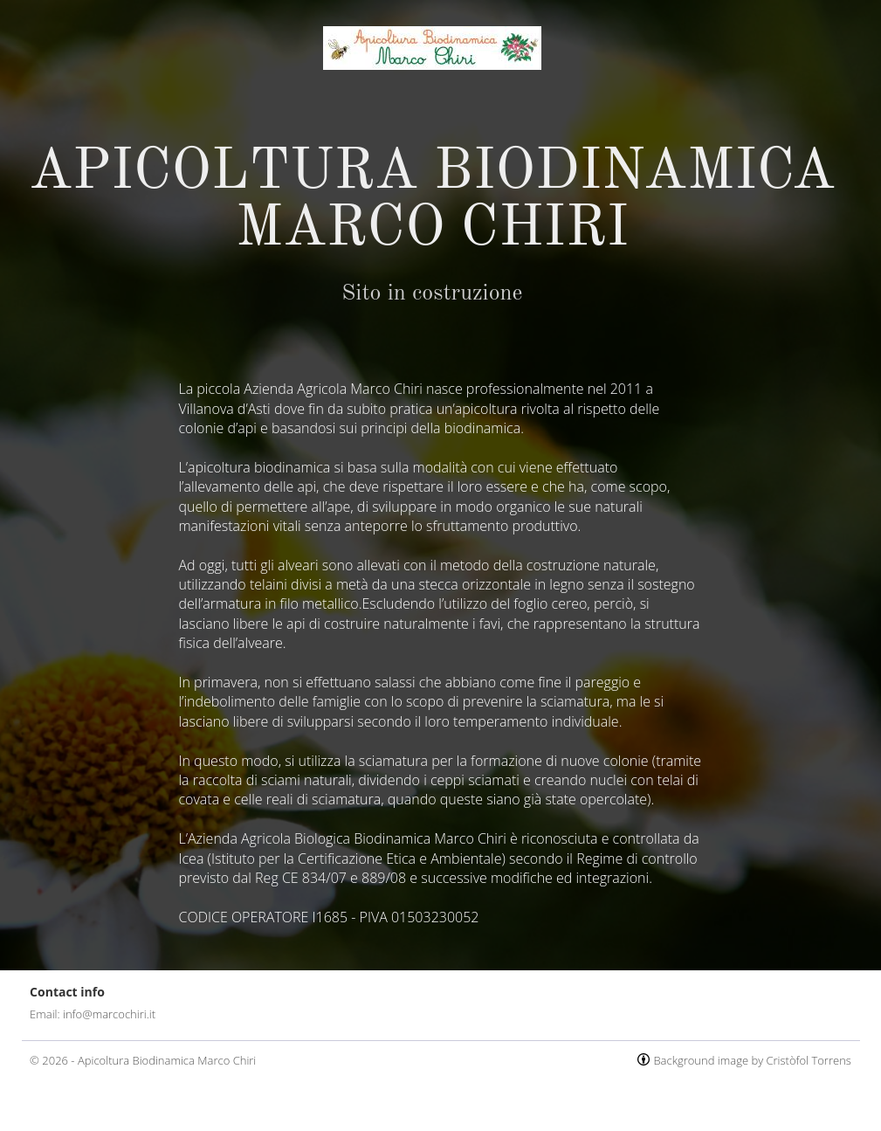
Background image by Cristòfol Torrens (751, 1060)
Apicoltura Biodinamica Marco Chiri (167, 1060)
